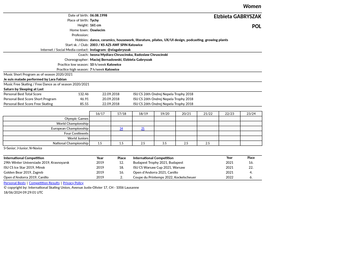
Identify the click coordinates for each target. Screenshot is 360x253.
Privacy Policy (73, 183)
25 (142, 128)
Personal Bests (15, 183)
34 (121, 128)
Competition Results (44, 183)
